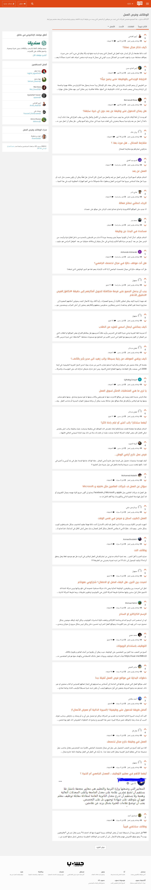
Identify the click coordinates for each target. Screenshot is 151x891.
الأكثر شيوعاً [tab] (142, 26)
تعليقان (110, 225)
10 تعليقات (111, 41)
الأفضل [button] (111, 26)
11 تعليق (109, 285)
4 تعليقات (112, 105)
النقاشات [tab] (131, 26)
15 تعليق (110, 576)
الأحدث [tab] (121, 26)
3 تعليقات (112, 73)
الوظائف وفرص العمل (134, 41)
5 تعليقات (109, 197)
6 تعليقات (110, 608)
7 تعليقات (109, 165)
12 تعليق (112, 320)
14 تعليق (110, 640)
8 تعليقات (112, 448)
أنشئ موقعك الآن (39, 55)
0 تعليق (111, 703)
